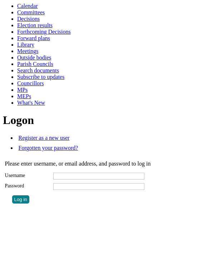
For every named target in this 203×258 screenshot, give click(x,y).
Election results (35, 25)
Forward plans (33, 38)
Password (14, 185)
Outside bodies (34, 57)
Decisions (28, 19)
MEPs (24, 96)
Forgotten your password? (48, 148)
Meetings (28, 51)
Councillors (30, 83)
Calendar (27, 6)
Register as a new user (44, 138)
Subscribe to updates (40, 77)
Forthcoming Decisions (44, 32)
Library (25, 45)
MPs (22, 90)
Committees (31, 12)
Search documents (38, 70)
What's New (31, 103)
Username (15, 175)
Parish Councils (35, 64)
